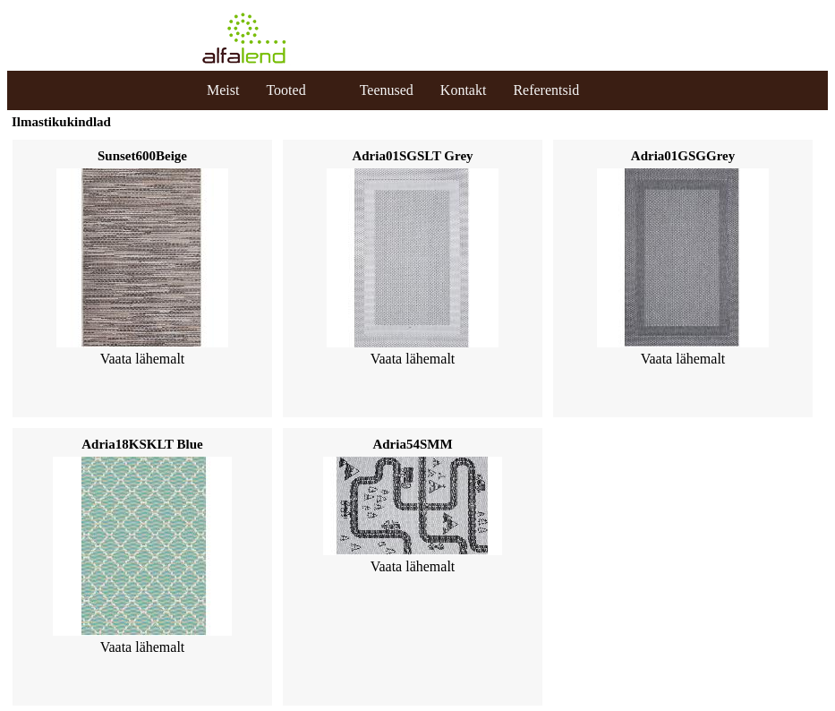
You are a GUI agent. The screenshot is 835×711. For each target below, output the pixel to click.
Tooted (285, 90)
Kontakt (463, 90)
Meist (223, 90)
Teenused (386, 90)
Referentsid (546, 90)
